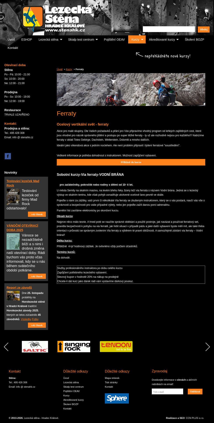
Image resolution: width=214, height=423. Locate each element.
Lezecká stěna (48, 39)
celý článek (37, 214)
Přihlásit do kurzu (131, 162)
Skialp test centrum (81, 39)
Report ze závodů (19, 287)
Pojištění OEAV (114, 39)
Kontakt (13, 48)
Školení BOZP (194, 39)
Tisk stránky (111, 382)
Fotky (35, 319)
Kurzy (135, 39)
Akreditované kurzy (162, 39)
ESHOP (26, 39)
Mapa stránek (112, 378)
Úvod (11, 39)
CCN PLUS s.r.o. (195, 418)
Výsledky (26, 319)
